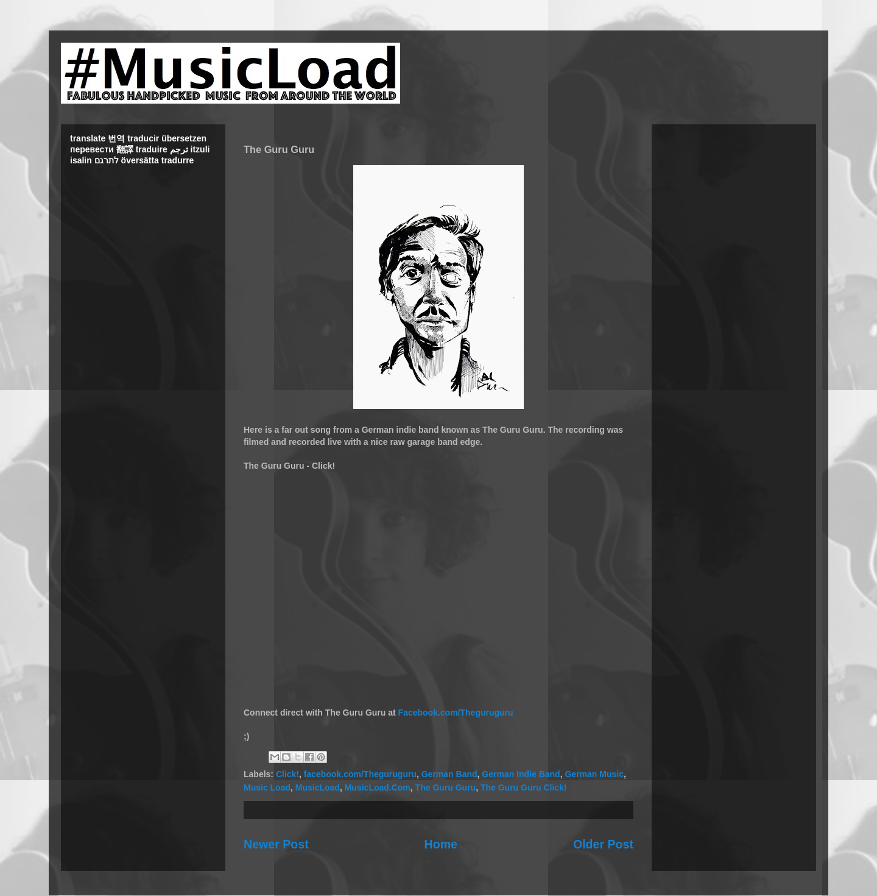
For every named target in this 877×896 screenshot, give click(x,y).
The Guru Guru (445, 787)
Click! (287, 774)
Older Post (603, 844)
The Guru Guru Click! (524, 787)
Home (440, 844)
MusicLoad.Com (377, 787)
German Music (594, 774)
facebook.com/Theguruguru (360, 774)
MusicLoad (317, 787)
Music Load (267, 787)
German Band (449, 774)
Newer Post (276, 844)
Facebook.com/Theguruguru (455, 712)
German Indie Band (521, 774)
